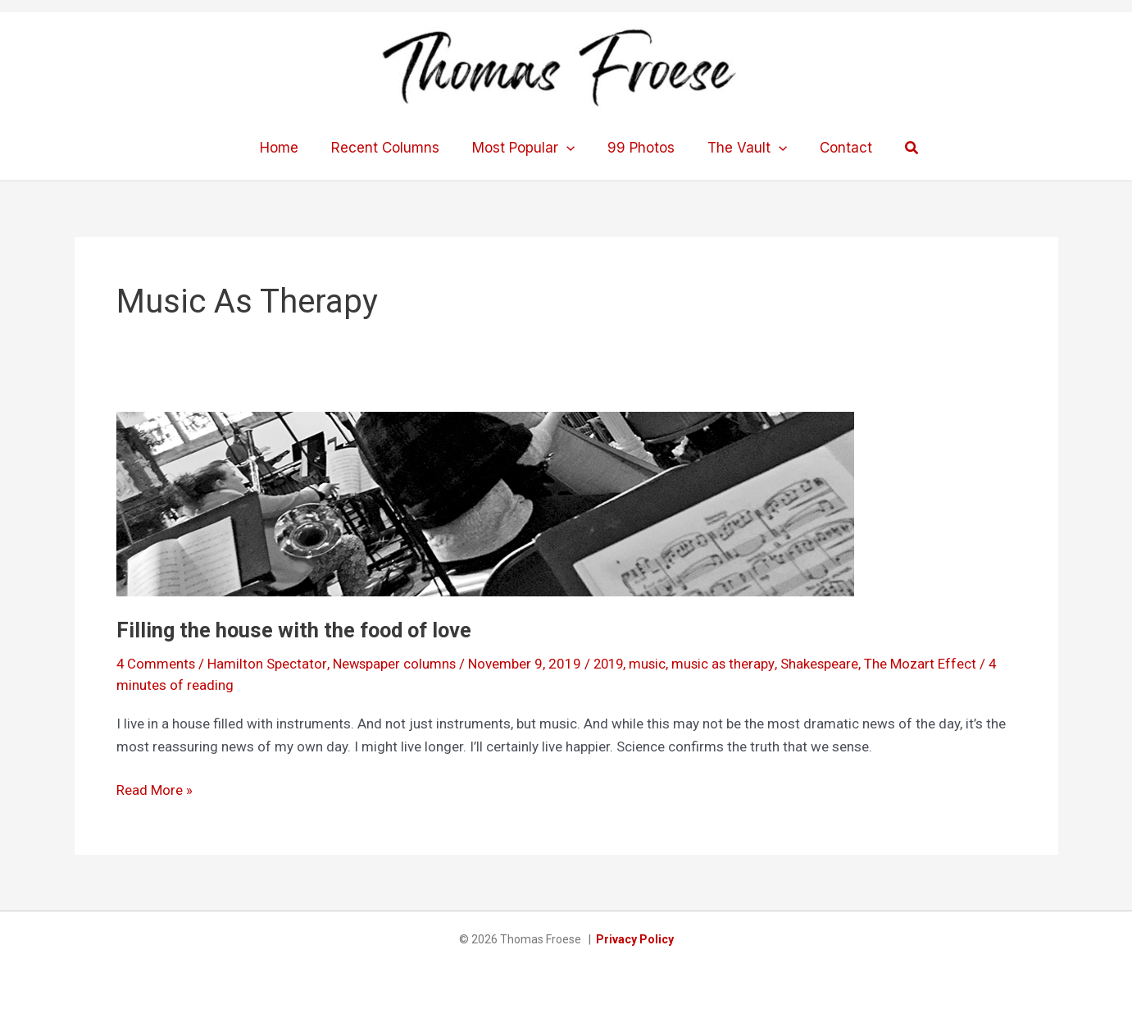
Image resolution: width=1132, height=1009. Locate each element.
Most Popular (526, 147)
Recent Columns (393, 147)
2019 (613, 663)
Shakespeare (828, 663)
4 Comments (156, 663)
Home (291, 147)
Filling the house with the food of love (297, 630)
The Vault (740, 147)
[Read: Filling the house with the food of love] (485, 503)
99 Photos (638, 147)
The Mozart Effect (929, 663)
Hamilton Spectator (268, 663)
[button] (897, 148)
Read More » (154, 789)
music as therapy (731, 663)
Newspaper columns (396, 663)
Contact (833, 147)
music (654, 663)
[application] (569, 147)
